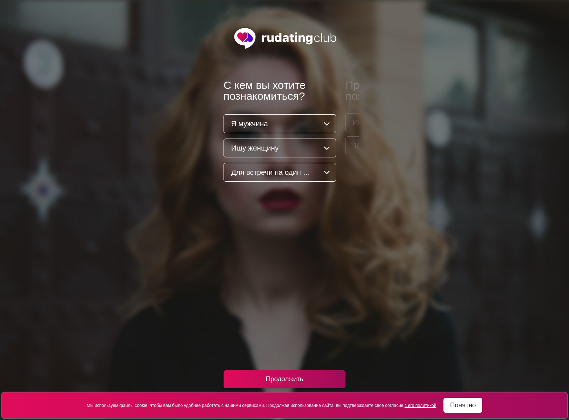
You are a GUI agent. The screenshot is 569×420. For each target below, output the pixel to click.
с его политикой (421, 405)
